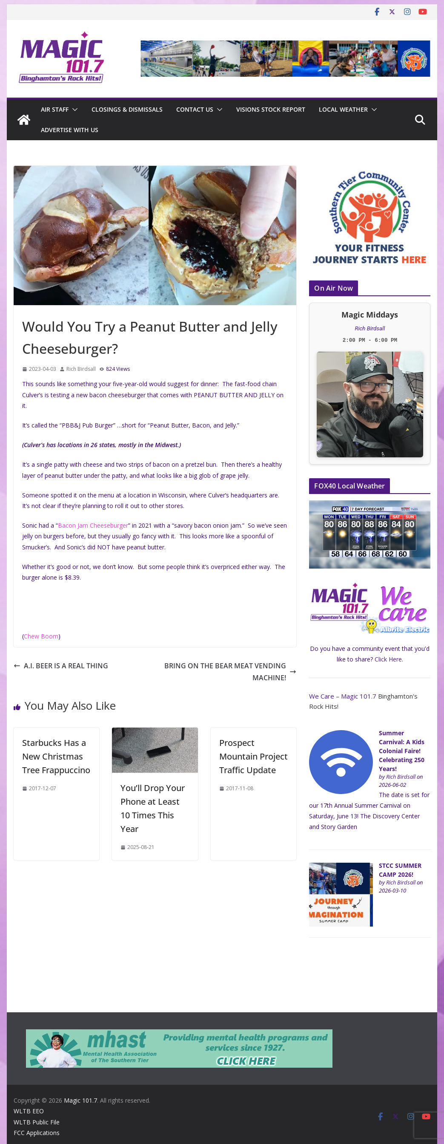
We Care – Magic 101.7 (342, 696)
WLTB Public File (37, 1122)
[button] (73, 110)
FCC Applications (37, 1133)
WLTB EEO (29, 1111)
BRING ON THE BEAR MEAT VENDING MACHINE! (230, 672)
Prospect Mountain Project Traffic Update (253, 756)
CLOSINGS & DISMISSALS (127, 109)
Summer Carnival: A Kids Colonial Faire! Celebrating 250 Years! (401, 751)
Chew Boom (41, 636)
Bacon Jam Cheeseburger (93, 525)
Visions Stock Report (270, 109)
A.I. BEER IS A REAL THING (61, 665)
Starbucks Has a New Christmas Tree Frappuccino (56, 756)
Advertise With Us (69, 130)
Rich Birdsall (81, 369)
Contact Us (194, 109)
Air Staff (55, 109)
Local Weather (343, 109)
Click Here (388, 659)
